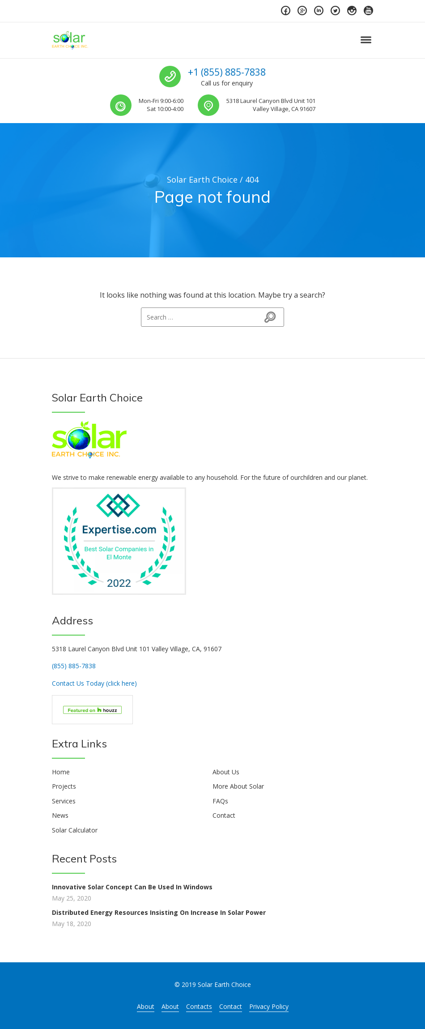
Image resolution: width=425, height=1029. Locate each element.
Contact (223, 815)
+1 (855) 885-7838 (227, 72)
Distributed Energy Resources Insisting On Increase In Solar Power (159, 912)
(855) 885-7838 (74, 666)
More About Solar (238, 786)
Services (64, 801)
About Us (225, 772)
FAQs (220, 801)
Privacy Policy (269, 1006)
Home (61, 772)
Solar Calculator (75, 830)
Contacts (199, 1006)
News (60, 815)
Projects (64, 786)
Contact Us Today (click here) (94, 683)
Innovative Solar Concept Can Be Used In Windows (132, 887)
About (145, 1006)
